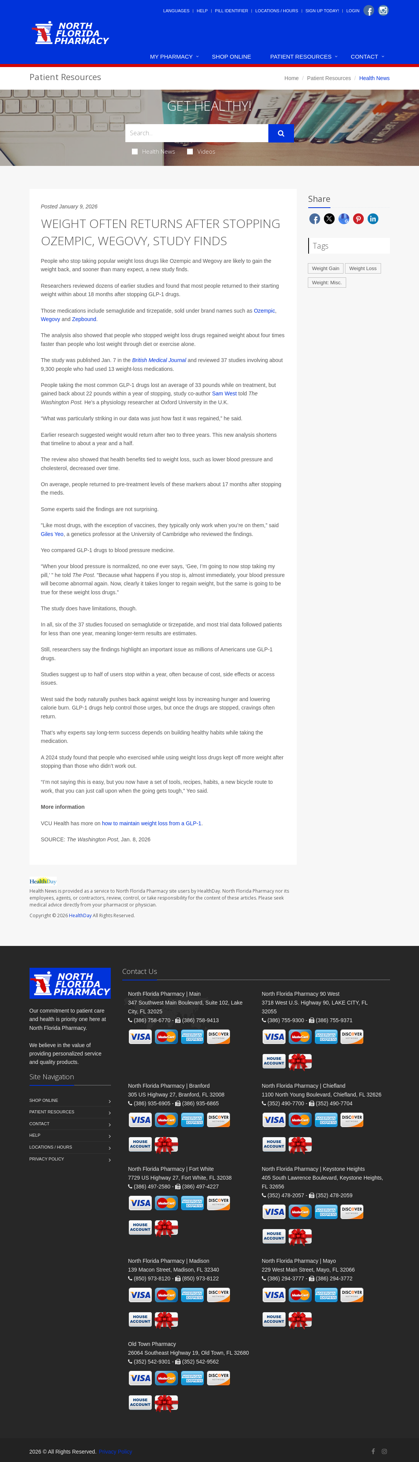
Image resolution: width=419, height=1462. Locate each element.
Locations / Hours (276, 10)
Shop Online (231, 56)
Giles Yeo (52, 534)
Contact (364, 56)
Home (291, 78)
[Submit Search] (281, 133)
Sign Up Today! (322, 10)
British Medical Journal (159, 360)
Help (202, 10)
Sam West (224, 393)
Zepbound (84, 319)
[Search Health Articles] (196, 133)
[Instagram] (383, 10)
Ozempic (264, 311)
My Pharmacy (171, 56)
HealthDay (80, 915)
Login (352, 10)
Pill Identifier (231, 10)
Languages (176, 10)
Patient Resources (301, 56)
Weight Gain (325, 268)
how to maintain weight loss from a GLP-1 (151, 823)
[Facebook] (368, 10)
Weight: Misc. (327, 282)
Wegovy (50, 319)
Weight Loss (362, 268)
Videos (201, 151)
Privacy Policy (47, 1159)
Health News (153, 151)
